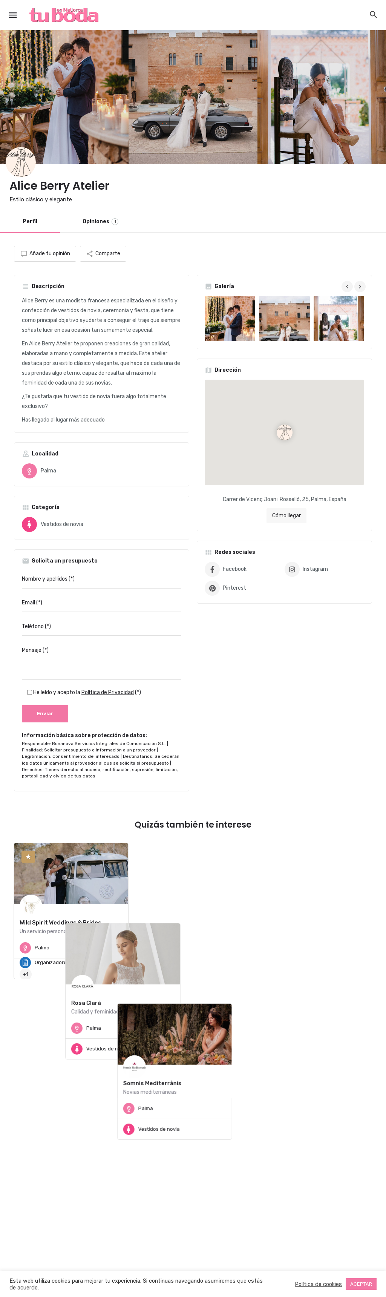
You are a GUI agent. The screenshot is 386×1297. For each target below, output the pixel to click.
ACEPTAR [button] (361, 1284)
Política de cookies (318, 1284)
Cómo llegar (286, 515)
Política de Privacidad (107, 692)
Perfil (30, 221)
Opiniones (100, 221)
